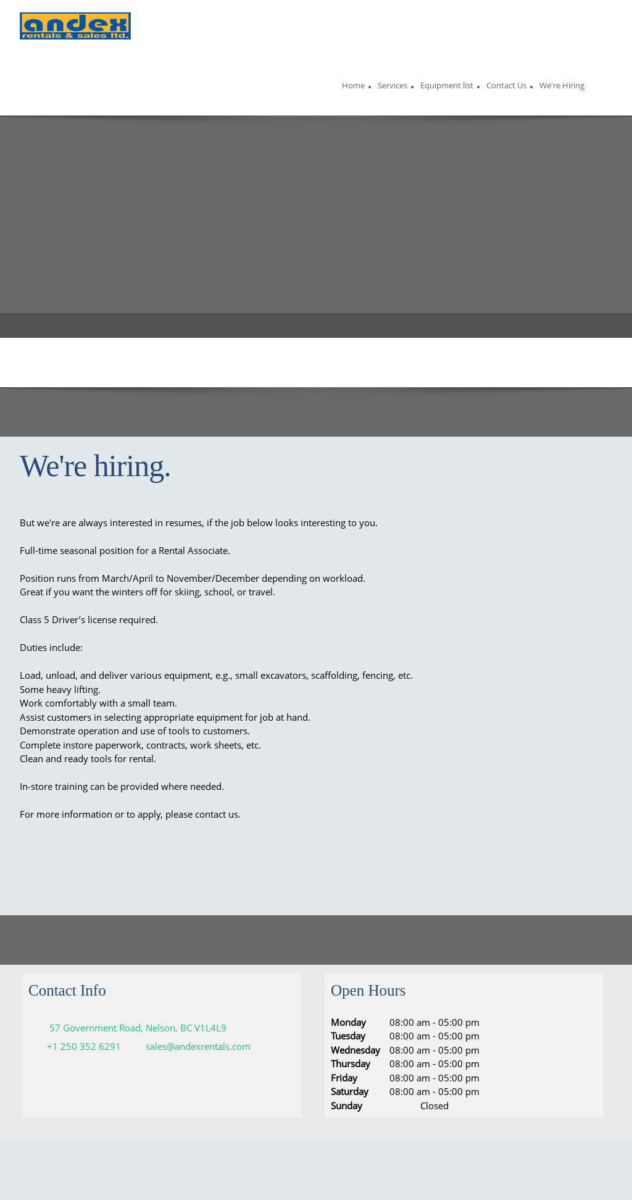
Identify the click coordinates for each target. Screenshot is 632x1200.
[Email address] (192, 1046)
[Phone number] (77, 1046)
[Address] (130, 1027)
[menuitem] (353, 87)
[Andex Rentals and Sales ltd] (75, 27)
